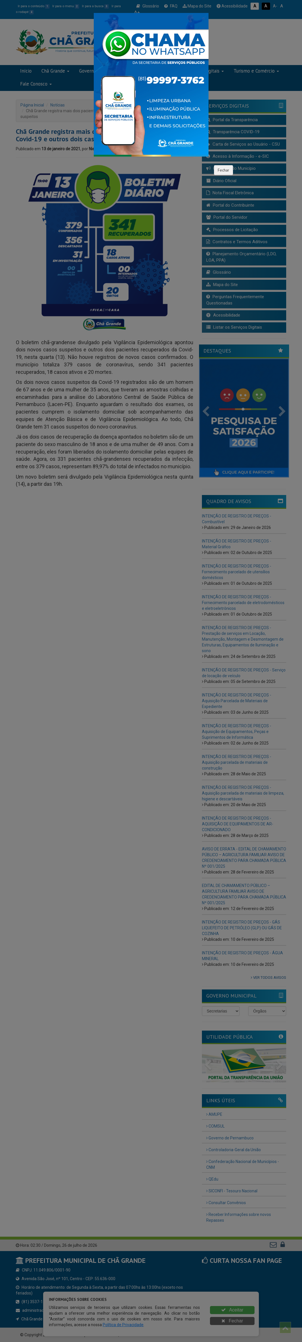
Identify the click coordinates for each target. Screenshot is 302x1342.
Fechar (223, 170)
